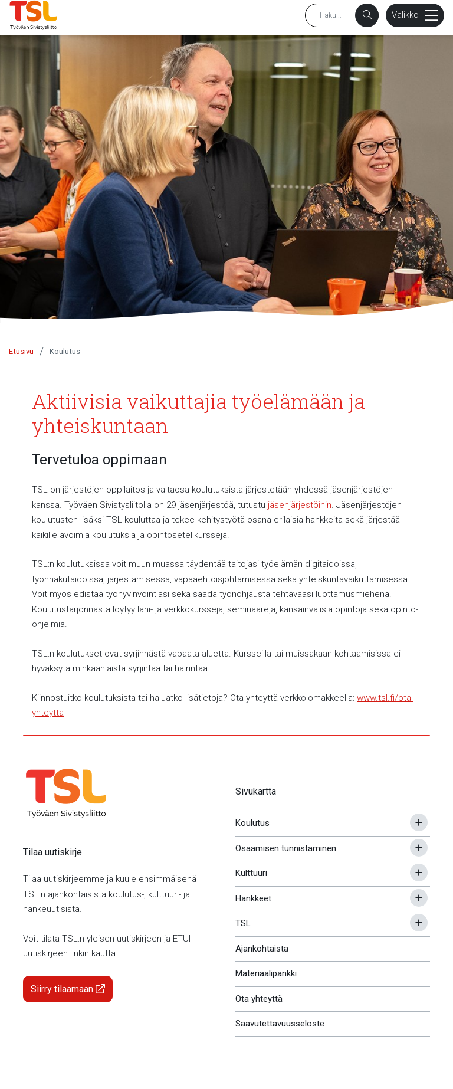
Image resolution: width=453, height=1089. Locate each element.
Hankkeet (253, 898)
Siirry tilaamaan (68, 989)
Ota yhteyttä (259, 998)
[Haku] (367, 15)
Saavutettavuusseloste (279, 1023)
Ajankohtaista (261, 948)
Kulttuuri (251, 873)
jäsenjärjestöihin (299, 505)
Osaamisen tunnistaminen (285, 848)
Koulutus (65, 351)
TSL (243, 923)
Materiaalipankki (266, 973)
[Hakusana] (342, 15)
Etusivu (21, 351)
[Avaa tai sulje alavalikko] (419, 822)
